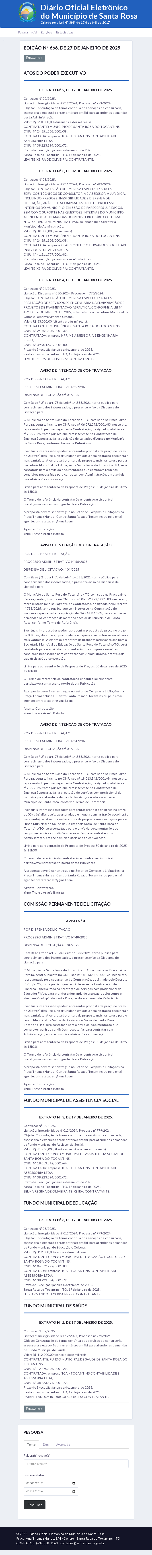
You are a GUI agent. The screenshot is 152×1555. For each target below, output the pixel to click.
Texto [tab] (31, 1444)
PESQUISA (33, 1432)
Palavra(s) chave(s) (37, 1455)
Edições (46, 32)
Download (34, 58)
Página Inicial (27, 32)
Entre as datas (34, 1475)
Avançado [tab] (63, 1444)
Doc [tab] (46, 1444)
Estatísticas (65, 32)
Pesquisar (34, 1505)
